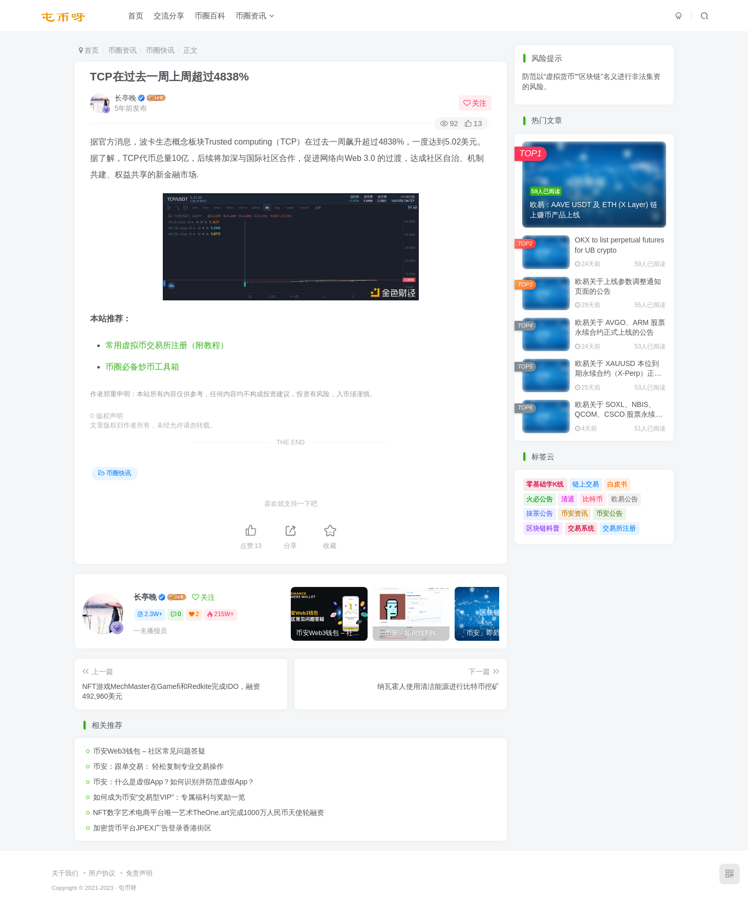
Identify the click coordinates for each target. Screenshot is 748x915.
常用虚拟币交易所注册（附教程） (166, 345)
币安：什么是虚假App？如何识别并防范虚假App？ (174, 782)
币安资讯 (574, 513)
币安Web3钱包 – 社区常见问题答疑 (149, 751)
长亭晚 (125, 98)
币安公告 (609, 513)
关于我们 (65, 873)
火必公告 (539, 499)
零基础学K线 (545, 484)
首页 (135, 17)
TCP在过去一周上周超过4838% (169, 76)
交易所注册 (619, 528)
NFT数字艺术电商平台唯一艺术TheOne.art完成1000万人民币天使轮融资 (208, 812)
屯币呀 (127, 887)
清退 (567, 499)
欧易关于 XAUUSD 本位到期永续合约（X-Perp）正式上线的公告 (618, 373)
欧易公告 (624, 499)
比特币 (593, 499)
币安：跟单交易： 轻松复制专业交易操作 (158, 766)
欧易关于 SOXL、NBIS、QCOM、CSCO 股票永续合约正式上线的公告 (619, 414)
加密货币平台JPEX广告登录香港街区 (152, 828)
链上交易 (585, 484)
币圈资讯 (255, 17)
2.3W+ (149, 614)
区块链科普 (543, 528)
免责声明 (139, 873)
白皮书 (617, 484)
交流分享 (169, 17)
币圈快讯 (160, 50)
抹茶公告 (539, 513)
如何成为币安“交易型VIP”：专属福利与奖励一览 (169, 797)
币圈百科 (210, 17)
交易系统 (581, 528)
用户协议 (102, 873)
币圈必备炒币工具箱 (142, 366)
